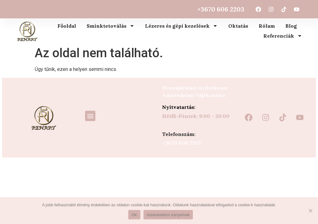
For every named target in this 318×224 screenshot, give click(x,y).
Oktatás (238, 26)
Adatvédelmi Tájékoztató (193, 95)
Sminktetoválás (110, 26)
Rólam (267, 26)
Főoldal (66, 26)
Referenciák (282, 36)
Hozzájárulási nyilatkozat (195, 88)
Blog (291, 26)
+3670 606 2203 (221, 9)
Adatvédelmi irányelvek (168, 214)
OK (134, 214)
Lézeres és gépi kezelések (181, 26)
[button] (90, 116)
